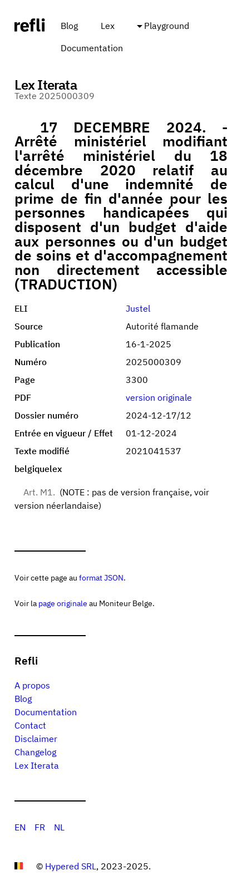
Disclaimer (35, 738)
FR (39, 827)
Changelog (35, 752)
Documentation (92, 47)
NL (59, 827)
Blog (69, 25)
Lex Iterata (36, 765)
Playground (166, 25)
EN (20, 827)
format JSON (101, 577)
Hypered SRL (70, 866)
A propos (32, 685)
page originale (62, 603)
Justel (138, 308)
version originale (159, 397)
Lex (108, 25)
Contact (30, 725)
